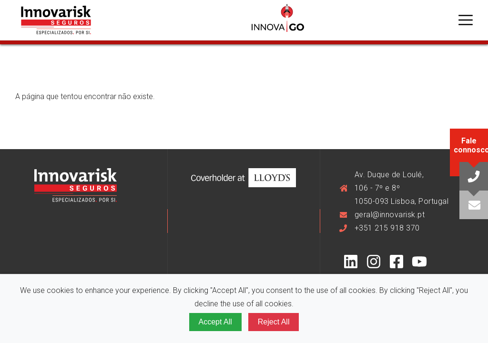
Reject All (274, 322)
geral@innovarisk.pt (390, 214)
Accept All (215, 322)
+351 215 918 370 (387, 227)
